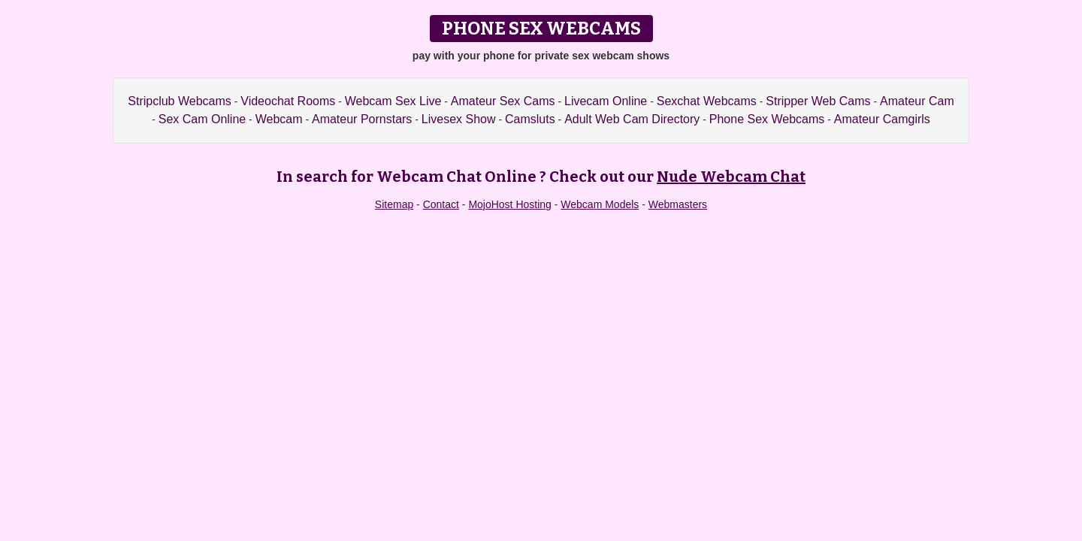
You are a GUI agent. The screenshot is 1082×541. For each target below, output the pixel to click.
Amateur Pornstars (362, 119)
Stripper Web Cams (818, 101)
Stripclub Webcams (179, 101)
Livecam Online (605, 101)
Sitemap (394, 204)
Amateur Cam (917, 101)
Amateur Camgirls (882, 119)
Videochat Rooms (287, 101)
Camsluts (530, 119)
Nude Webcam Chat (731, 177)
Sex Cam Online (202, 119)
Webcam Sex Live (393, 101)
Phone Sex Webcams (767, 119)
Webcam (279, 119)
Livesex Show (459, 119)
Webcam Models (600, 204)
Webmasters (677, 204)
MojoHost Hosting (510, 204)
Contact (441, 204)
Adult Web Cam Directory (632, 119)
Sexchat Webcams (707, 101)
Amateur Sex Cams (503, 101)
